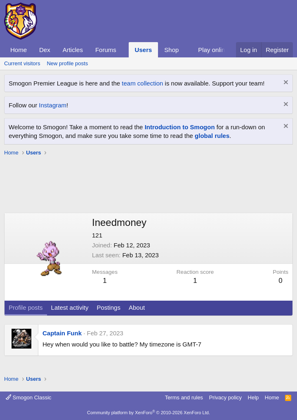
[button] (123, 49)
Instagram (52, 105)
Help (253, 397)
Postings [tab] (108, 307)
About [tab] (137, 307)
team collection (142, 83)
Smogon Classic (29, 397)
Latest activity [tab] (70, 307)
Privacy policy (225, 397)
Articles (73, 49)
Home (18, 49)
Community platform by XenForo (148, 412)
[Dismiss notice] (284, 83)
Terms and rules (184, 397)
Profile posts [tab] (26, 307)
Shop (171, 49)
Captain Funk (62, 333)
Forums (105, 49)
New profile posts (67, 63)
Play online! (214, 49)
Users (143, 49)
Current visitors (22, 63)
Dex (44, 49)
